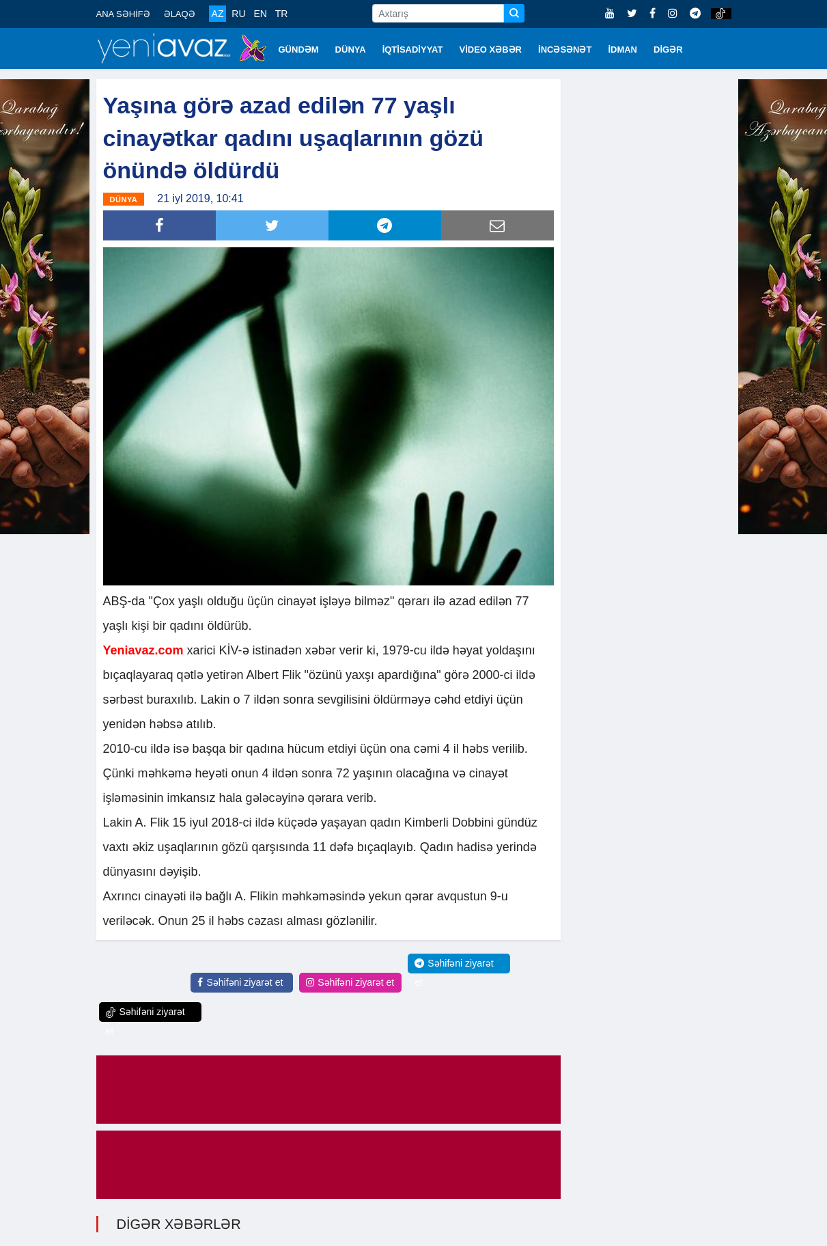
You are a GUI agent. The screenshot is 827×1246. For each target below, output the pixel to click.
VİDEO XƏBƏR (491, 49)
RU (238, 13)
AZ (218, 13)
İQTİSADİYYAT (412, 49)
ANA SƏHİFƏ (123, 14)
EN (259, 13)
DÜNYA (350, 49)
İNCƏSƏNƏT (564, 49)
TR (281, 13)
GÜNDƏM (299, 49)
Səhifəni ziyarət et (240, 982)
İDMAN (622, 49)
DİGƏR (668, 49)
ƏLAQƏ (179, 14)
